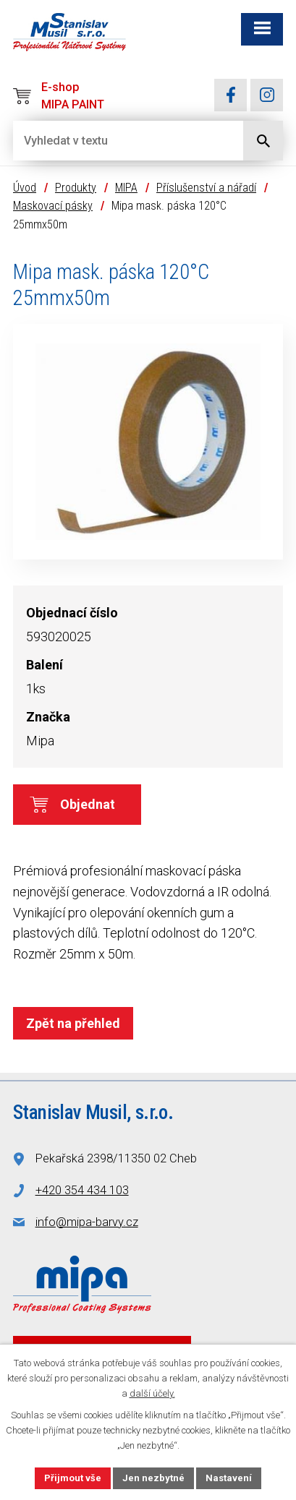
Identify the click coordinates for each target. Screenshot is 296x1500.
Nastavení (229, 1478)
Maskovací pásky (53, 206)
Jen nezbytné (153, 1478)
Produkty (75, 187)
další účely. (152, 1393)
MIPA (126, 187)
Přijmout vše (72, 1478)
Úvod (24, 187)
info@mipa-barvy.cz (86, 1222)
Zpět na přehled (73, 1023)
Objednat (87, 804)
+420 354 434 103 (82, 1190)
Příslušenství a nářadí (206, 187)
